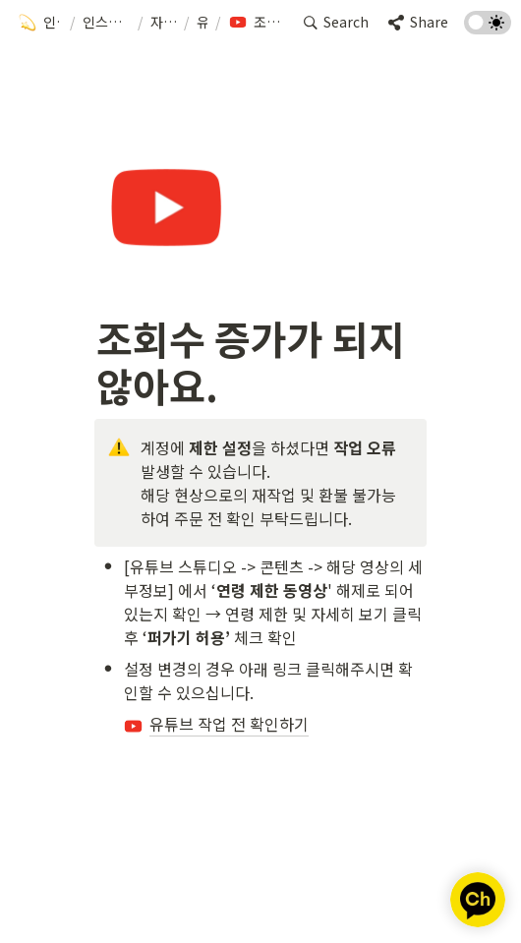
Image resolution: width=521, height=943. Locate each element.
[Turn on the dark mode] (487, 27)
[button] (40, 22)
